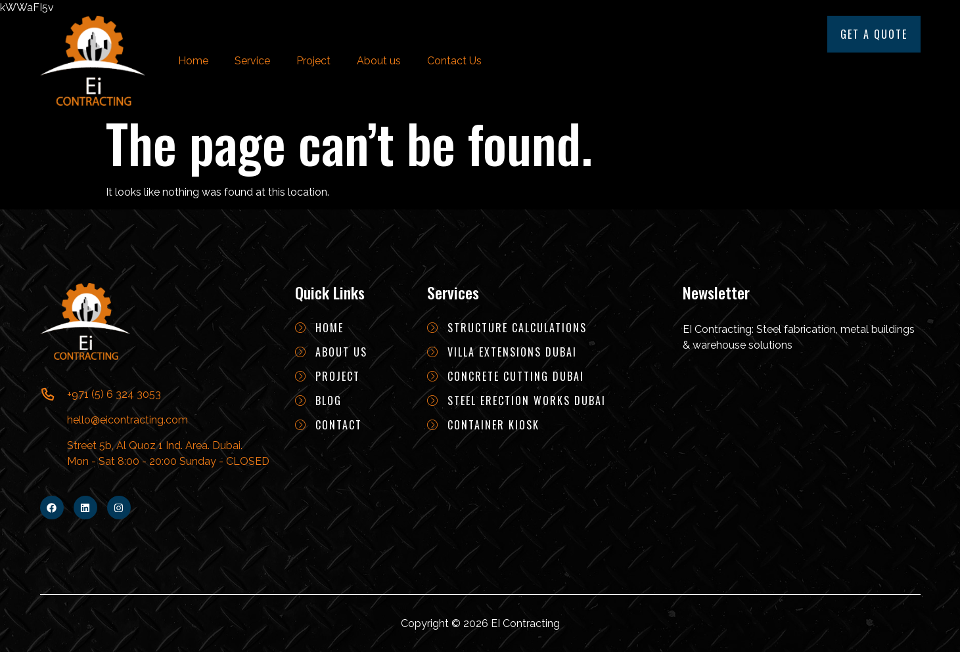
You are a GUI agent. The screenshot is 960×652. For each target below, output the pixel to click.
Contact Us (454, 60)
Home (193, 60)
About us (379, 60)
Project (313, 60)
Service (252, 60)
